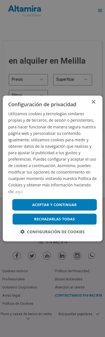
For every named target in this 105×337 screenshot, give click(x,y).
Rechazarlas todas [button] (54, 218)
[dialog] (52, 168)
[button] (52, 231)
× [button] (93, 102)
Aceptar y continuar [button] (54, 204)
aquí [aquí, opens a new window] (19, 191)
